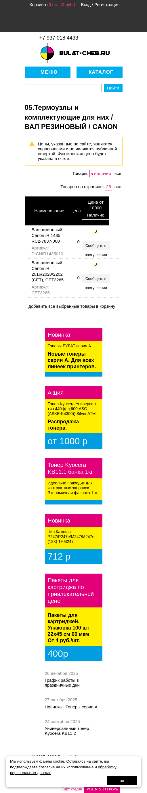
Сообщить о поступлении (96, 246)
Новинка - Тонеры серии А (71, 706)
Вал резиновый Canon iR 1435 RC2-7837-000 (47, 235)
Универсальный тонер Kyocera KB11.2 (67, 731)
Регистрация (107, 4)
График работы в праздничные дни (62, 682)
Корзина (38, 4)
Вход (86, 4)
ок (122, 780)
